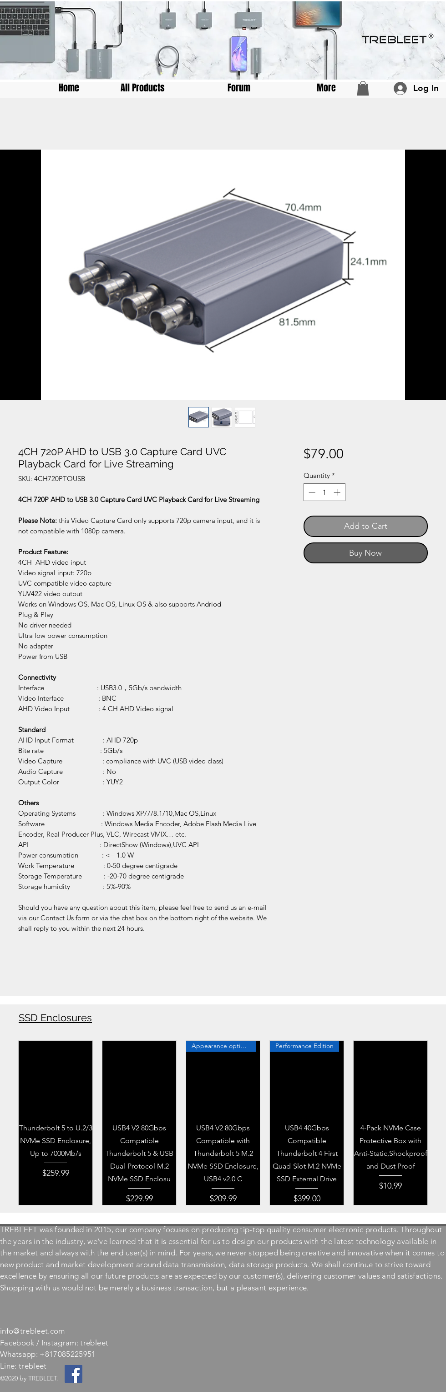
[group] (223, 1122)
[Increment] (338, 492)
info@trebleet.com (32, 1330)
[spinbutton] (324, 492)
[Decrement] (311, 492)
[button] (363, 88)
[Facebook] (73, 1374)
